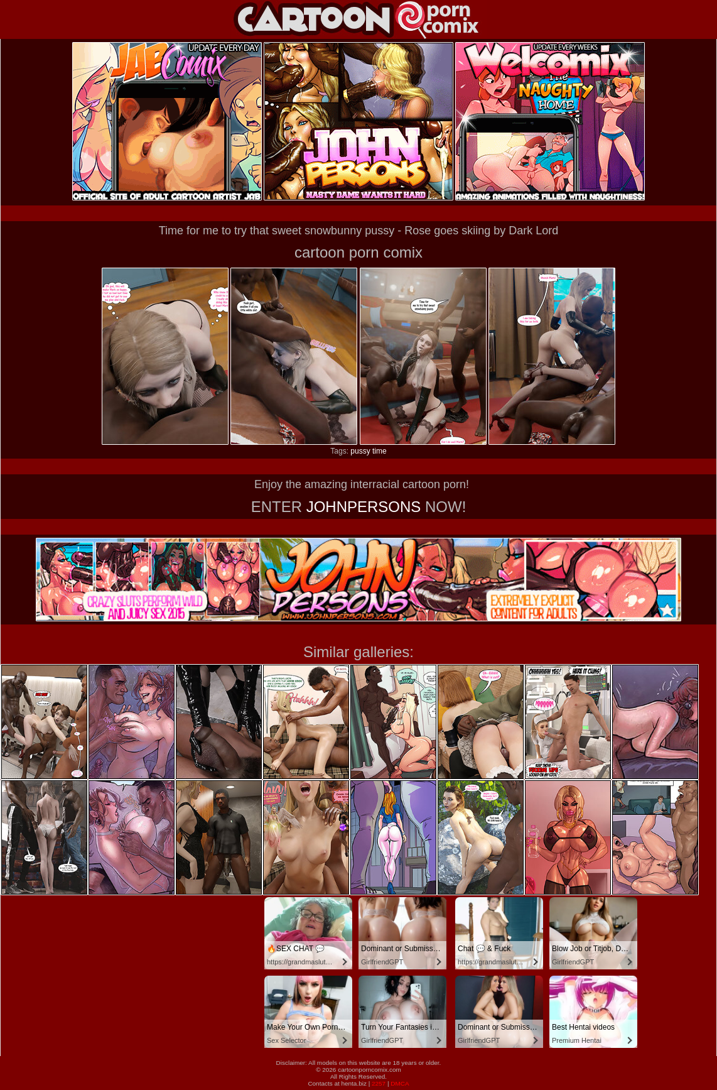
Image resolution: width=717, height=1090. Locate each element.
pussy (360, 451)
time (379, 451)
